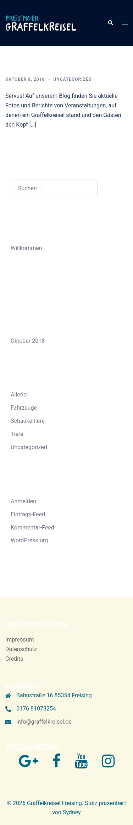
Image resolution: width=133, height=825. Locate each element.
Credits (14, 658)
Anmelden (23, 501)
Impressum (19, 639)
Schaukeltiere (28, 420)
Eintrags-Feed (28, 514)
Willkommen (26, 248)
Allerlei (19, 394)
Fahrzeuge (24, 407)
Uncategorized (72, 79)
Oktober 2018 (28, 340)
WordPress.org (29, 540)
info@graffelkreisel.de (44, 721)
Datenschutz (21, 649)
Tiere (17, 434)
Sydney (72, 812)
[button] (110, 23)
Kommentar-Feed (32, 527)
